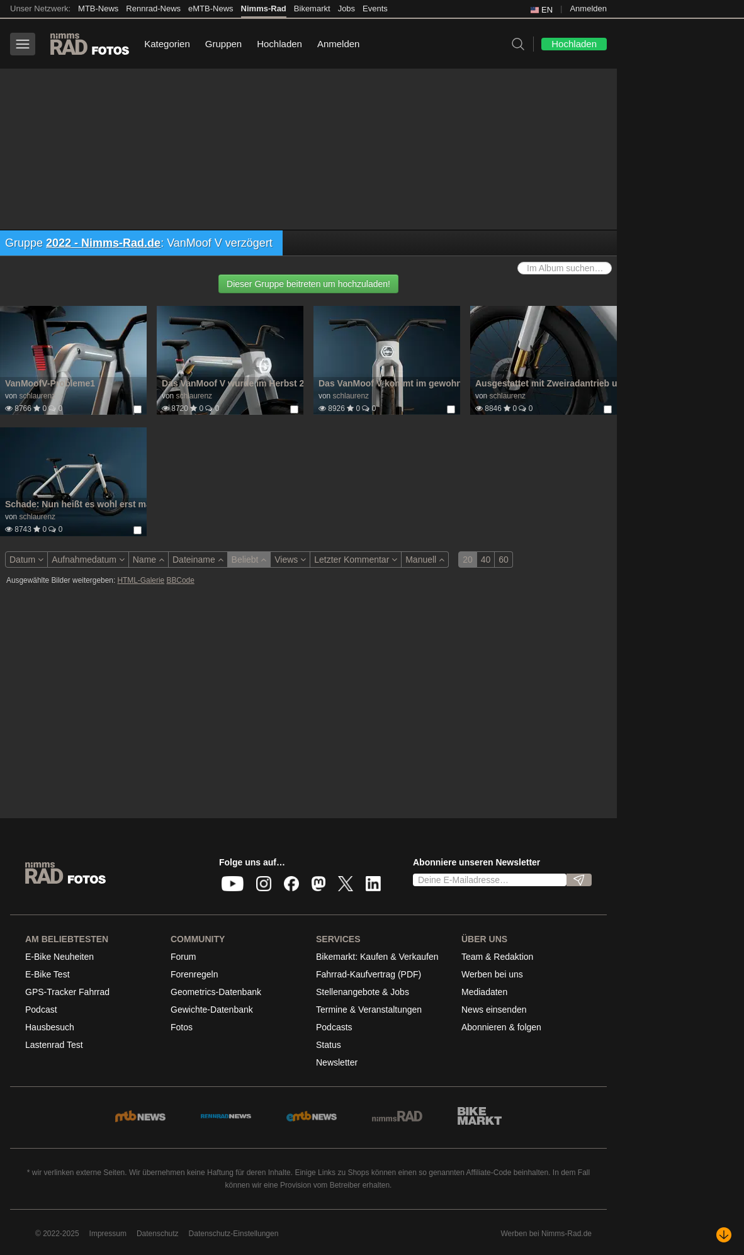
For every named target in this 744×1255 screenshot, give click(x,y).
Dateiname (197, 559)
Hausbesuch (49, 1027)
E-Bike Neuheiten (59, 957)
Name (148, 559)
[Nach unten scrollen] (723, 1234)
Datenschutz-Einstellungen (234, 1233)
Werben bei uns (492, 974)
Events (375, 8)
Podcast (41, 1010)
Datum (26, 559)
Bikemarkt (312, 8)
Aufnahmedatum (88, 559)
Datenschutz (158, 1233)
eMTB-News (211, 8)
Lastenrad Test (54, 1045)
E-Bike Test (47, 974)
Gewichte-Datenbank (212, 1010)
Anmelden (588, 8)
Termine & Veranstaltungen (369, 1010)
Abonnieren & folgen (501, 1027)
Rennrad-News (153, 8)
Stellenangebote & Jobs (362, 992)
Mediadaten (484, 992)
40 (486, 559)
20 (468, 559)
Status (328, 1045)
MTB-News (98, 8)
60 (504, 559)
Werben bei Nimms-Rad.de (546, 1233)
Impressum (108, 1233)
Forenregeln (194, 974)
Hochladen (279, 43)
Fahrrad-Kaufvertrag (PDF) (368, 974)
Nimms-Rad (263, 8)
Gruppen (223, 43)
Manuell (424, 559)
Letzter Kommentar (355, 559)
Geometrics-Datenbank (216, 992)
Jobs (346, 8)
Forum (183, 957)
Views (290, 559)
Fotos (182, 1027)
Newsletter (337, 1062)
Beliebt (249, 559)
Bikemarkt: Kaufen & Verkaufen (377, 957)
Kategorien (167, 43)
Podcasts (334, 1027)
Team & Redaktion (497, 957)
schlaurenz (37, 395)
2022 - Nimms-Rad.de (103, 243)
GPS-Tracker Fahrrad (67, 992)
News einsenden (494, 1010)
